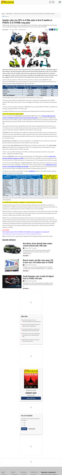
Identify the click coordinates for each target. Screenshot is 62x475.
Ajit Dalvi (26, 248)
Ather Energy (22, 236)
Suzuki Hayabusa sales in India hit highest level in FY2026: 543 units (38, 277)
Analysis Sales (9, 13)
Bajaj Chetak (37, 236)
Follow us (5, 16)
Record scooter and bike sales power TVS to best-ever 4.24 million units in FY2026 (38, 261)
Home (3, 13)
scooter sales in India (46, 236)
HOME (3, 472)
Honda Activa (9, 236)
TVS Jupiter (16, 236)
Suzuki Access (30, 236)
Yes (24, 422)
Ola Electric (32, 171)
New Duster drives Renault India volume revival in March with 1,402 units (37, 244)
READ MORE (26, 255)
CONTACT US (34, 472)
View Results (32, 428)
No (24, 425)
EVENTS (13, 472)
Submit (24, 428)
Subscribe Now (31, 398)
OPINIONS (23, 472)
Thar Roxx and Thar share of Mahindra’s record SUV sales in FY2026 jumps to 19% (31, 335)
